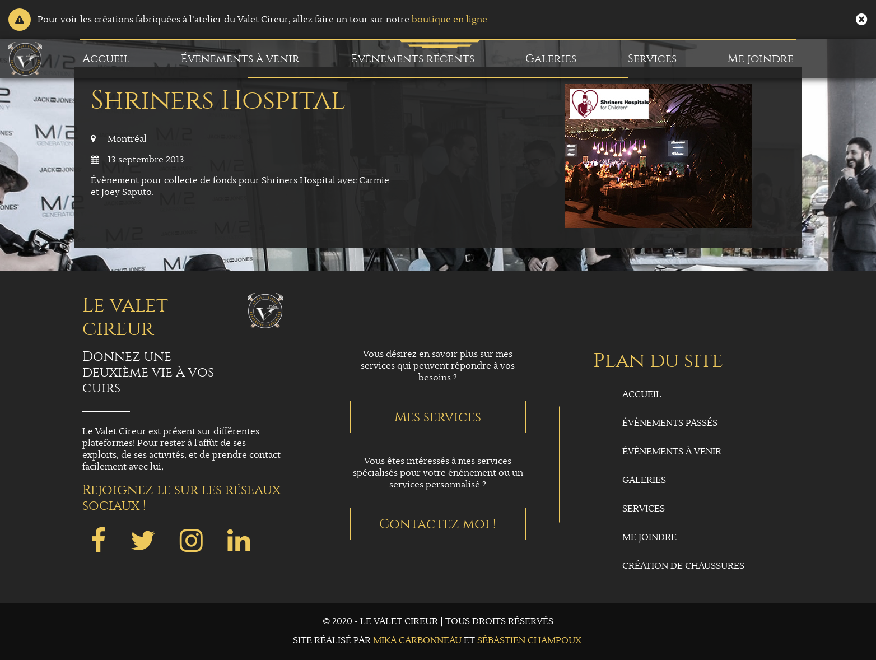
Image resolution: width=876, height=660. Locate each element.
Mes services (437, 417)
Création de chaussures (683, 566)
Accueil (106, 58)
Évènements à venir (240, 58)
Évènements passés (669, 423)
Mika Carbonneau (417, 641)
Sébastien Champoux (529, 641)
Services (652, 58)
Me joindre (761, 58)
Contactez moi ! (437, 524)
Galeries (550, 58)
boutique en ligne (449, 20)
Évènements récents (412, 58)
